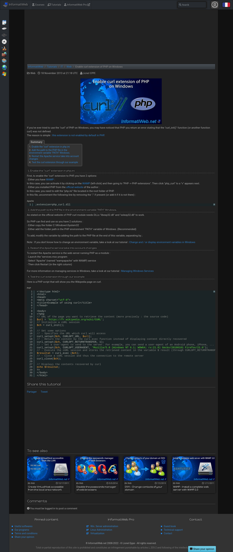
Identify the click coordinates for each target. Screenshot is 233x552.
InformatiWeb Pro (77, 4)
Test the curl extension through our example (55, 162)
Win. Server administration (104, 526)
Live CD (4, 41)
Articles (4, 22)
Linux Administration (101, 529)
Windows (4, 73)
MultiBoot (4, 47)
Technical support (173, 529)
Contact (168, 533)
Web (4, 67)
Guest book (170, 526)
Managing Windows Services (137, 271)
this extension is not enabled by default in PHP (78, 135)
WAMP (50, 179)
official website (74, 187)
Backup (4, 28)
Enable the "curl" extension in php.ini (51, 146)
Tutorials (54, 4)
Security (4, 54)
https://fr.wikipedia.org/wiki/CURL (75, 319)
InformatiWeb (15, 4)
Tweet (44, 391)
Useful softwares (23, 526)
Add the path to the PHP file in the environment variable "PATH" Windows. (49, 151)
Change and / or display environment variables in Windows (162, 242)
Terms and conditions (26, 533)
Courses (38, 4)
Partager (32, 391)
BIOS (4, 35)
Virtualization (4, 60)
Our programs (22, 529)
